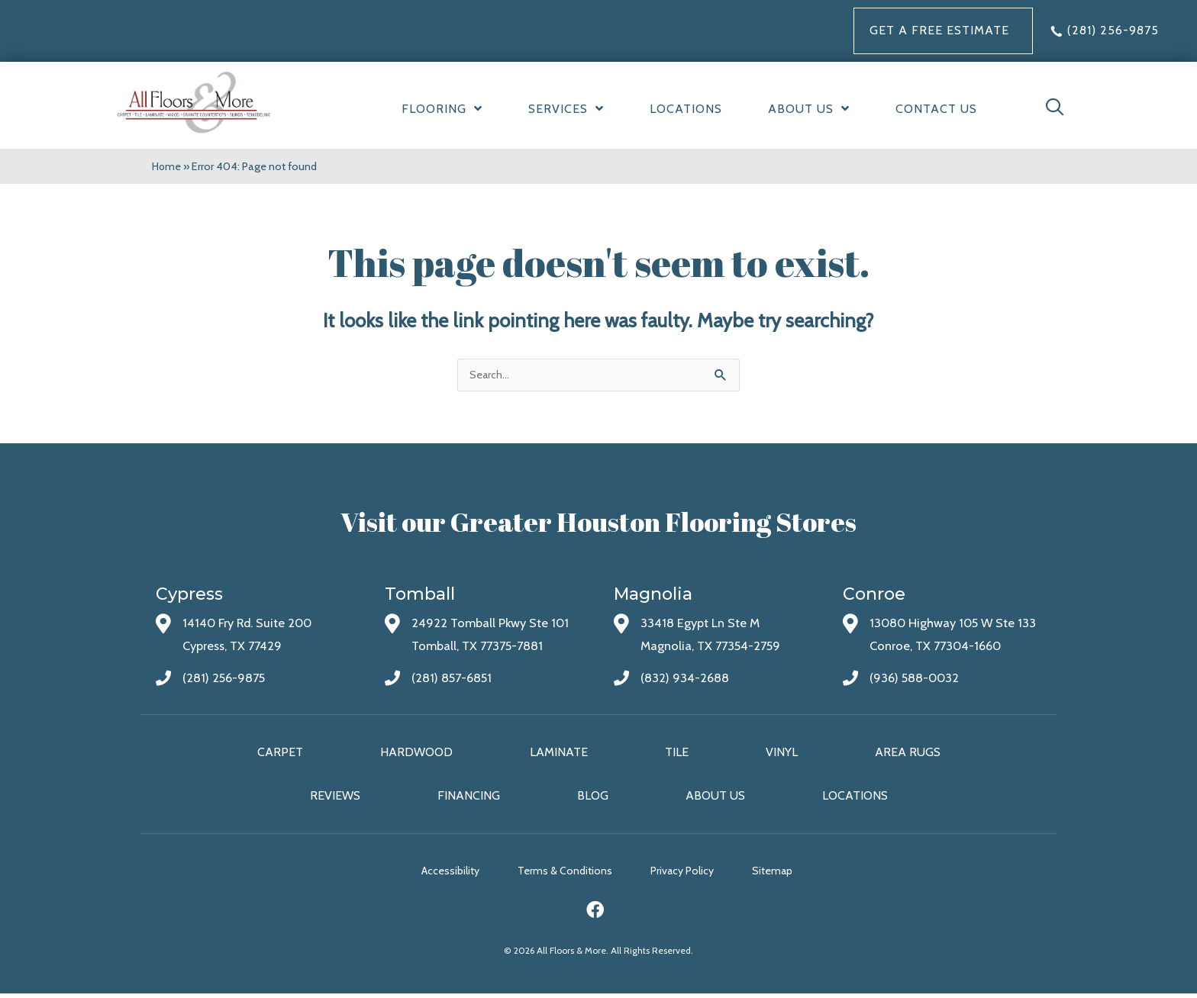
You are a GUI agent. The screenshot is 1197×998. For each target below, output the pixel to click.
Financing (468, 797)
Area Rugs (907, 753)
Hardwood (416, 753)
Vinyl (782, 753)
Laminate (559, 753)
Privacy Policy (693, 874)
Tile (677, 753)
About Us (715, 797)
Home (167, 166)
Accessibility (439, 874)
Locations (855, 797)
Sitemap (795, 874)
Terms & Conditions (565, 874)
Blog (592, 797)
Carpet (280, 753)
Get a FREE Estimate (939, 30)
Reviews (335, 797)
